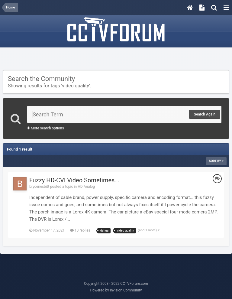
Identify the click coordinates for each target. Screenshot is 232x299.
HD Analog (86, 186)
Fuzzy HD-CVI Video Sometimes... (74, 180)
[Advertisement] (116, 59)
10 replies (80, 230)
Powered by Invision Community (116, 290)
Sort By (216, 161)
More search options (45, 128)
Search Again (204, 114)
